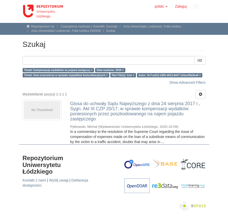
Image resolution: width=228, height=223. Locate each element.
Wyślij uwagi (59, 180)
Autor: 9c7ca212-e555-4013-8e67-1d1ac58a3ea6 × (170, 75)
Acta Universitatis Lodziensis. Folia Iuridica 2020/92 (66, 31)
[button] (161, 6)
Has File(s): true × (123, 75)
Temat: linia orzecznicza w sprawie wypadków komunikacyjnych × (66, 75)
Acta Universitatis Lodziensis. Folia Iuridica (152, 26)
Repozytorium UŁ (43, 26)
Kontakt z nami (34, 180)
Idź (199, 60)
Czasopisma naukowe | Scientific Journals (88, 26)
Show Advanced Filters (187, 82)
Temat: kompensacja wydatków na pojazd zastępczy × (58, 70)
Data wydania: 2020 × (110, 70)
